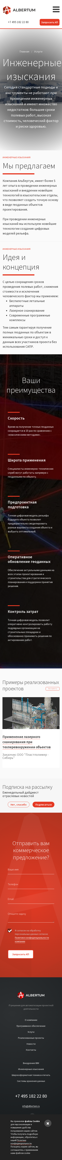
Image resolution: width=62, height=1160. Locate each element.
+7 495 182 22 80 (18, 22)
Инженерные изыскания (31, 1069)
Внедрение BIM (31, 1063)
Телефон (13, 884)
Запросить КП (49, 22)
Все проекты (52, 689)
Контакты (31, 1049)
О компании (31, 1019)
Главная (24, 51)
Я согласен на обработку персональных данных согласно (32, 936)
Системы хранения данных (31, 1081)
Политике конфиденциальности (21, 1142)
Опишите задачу (17, 913)
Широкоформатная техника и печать (31, 1075)
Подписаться (43, 804)
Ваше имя (13, 869)
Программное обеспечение (31, 1025)
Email (11, 899)
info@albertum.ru (31, 1106)
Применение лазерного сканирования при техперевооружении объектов (26, 742)
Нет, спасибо (19, 804)
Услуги (38, 51)
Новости (31, 1043)
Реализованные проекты (31, 1037)
